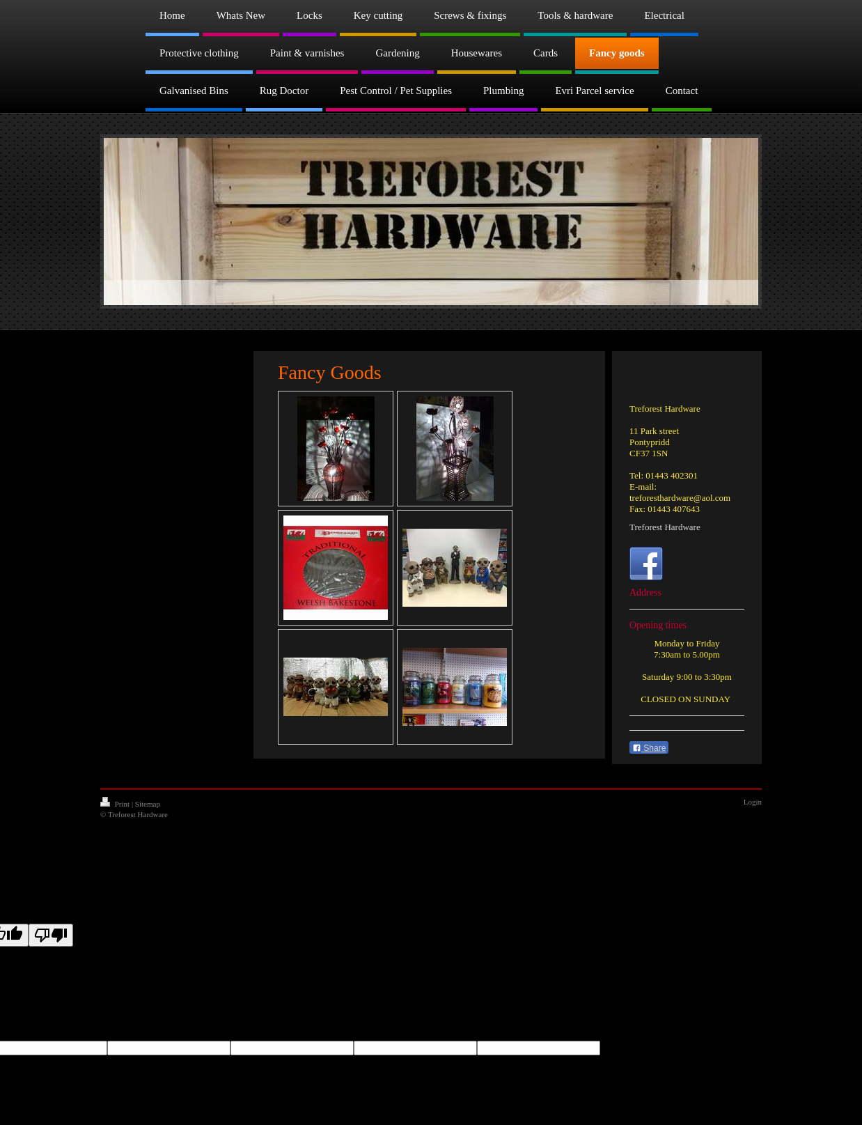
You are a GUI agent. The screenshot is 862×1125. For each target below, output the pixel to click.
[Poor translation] (51, 935)
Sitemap (147, 804)
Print (116, 804)
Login (753, 802)
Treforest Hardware (664, 527)
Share (649, 748)
